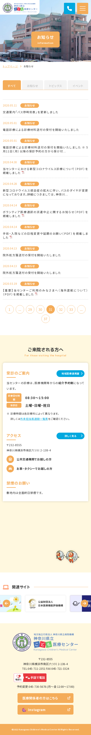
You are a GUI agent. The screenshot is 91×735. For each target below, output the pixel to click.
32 (61, 309)
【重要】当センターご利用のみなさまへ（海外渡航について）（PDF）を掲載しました (45, 292)
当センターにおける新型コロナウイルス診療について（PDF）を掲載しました (45, 171)
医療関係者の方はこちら (40, 698)
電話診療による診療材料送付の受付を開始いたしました (41, 130)
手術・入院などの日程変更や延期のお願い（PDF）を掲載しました (45, 235)
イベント (78, 86)
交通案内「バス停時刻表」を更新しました (30, 112)
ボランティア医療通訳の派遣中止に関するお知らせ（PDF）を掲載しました (45, 214)
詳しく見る (70, 436)
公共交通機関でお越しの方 (34, 459)
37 (45, 318)
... (19, 309)
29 (30, 309)
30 (40, 309)
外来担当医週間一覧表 (34, 419)
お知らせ (32, 86)
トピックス (55, 86)
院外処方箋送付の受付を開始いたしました (32, 255)
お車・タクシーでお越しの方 (34, 469)
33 (71, 309)
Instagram (34, 709)
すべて (12, 86)
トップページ (10, 66)
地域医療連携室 (70, 373)
